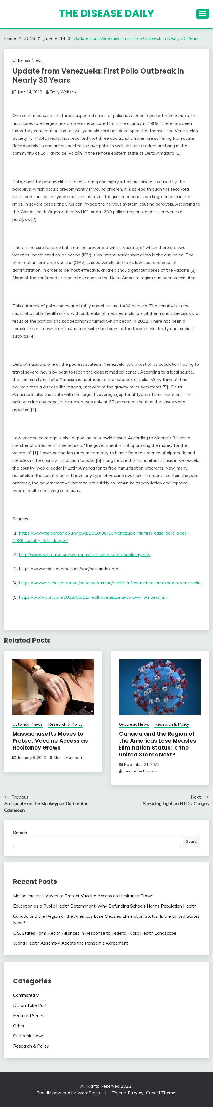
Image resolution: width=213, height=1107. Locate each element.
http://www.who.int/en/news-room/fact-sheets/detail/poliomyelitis (84, 554)
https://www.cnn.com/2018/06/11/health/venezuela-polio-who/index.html (93, 597)
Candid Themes (162, 1092)
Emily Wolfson (63, 91)
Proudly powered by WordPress (68, 1092)
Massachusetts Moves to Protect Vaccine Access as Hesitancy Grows (50, 740)
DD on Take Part (30, 1005)
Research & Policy (65, 724)
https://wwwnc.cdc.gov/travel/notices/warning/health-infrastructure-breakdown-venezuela (110, 582)
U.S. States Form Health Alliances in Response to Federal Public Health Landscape (94, 933)
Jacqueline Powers (140, 771)
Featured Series (28, 1015)
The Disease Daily (106, 13)
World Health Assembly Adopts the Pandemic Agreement (70, 943)
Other (18, 1025)
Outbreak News (27, 60)
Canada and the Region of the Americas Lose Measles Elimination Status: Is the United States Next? (157, 744)
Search (20, 832)
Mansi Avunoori (68, 757)
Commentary (26, 995)
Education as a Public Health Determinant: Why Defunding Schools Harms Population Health (104, 906)
